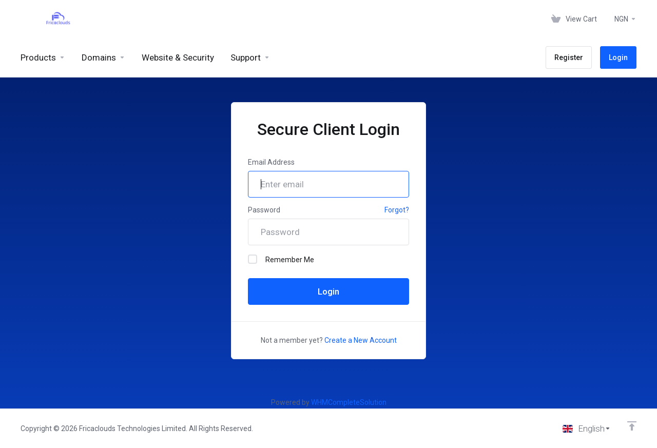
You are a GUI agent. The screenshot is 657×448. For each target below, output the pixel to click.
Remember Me (281, 259)
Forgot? (396, 210)
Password (264, 210)
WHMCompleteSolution (349, 402)
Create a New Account (360, 340)
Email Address (271, 162)
